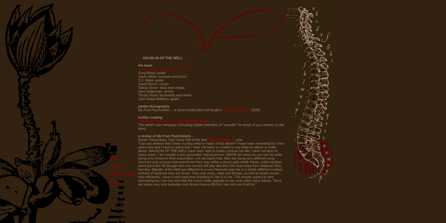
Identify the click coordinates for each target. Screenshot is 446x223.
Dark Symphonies (235, 110)
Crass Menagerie (221, 140)
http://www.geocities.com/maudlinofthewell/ (173, 121)
